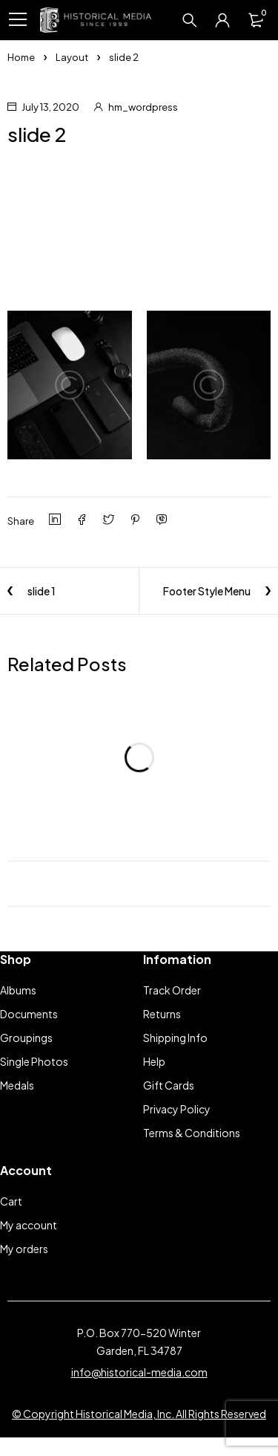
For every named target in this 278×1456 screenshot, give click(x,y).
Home (21, 57)
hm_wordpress (143, 107)
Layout (72, 57)
